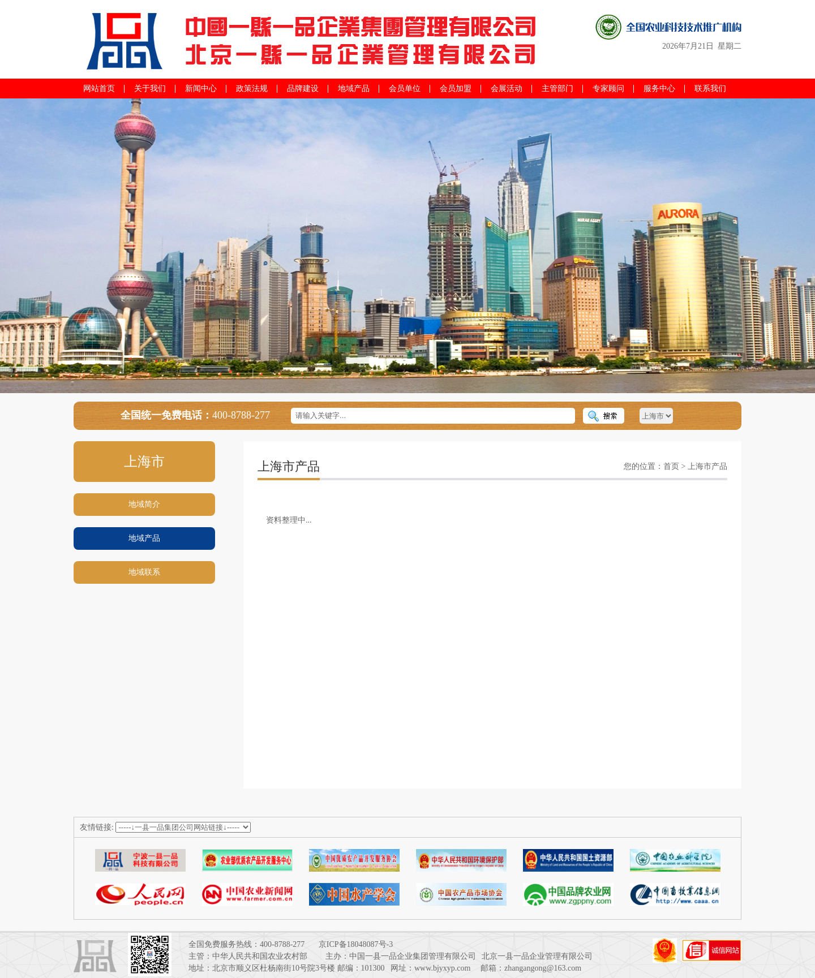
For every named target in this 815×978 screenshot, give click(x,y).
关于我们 (150, 88)
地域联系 (144, 572)
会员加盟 (455, 88)
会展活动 (506, 88)
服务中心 (659, 88)
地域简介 (144, 504)
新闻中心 (201, 88)
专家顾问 (608, 88)
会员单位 (405, 88)
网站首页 (99, 88)
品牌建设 (303, 88)
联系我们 (710, 88)
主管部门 (557, 88)
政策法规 (252, 88)
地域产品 (354, 88)
